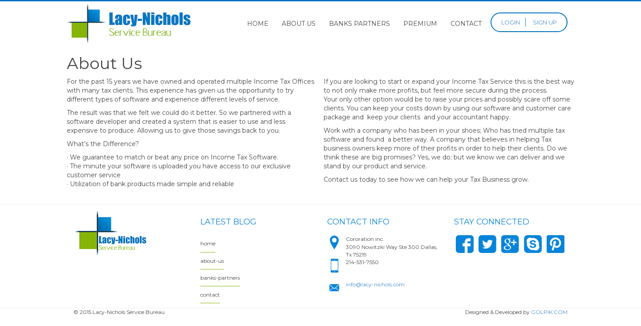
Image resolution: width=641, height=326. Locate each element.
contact (210, 294)
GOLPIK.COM (549, 312)
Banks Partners (359, 24)
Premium (420, 24)
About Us (299, 24)
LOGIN (510, 22)
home (207, 243)
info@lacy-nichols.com (375, 284)
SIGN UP (545, 22)
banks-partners (220, 277)
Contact (466, 24)
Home (257, 24)
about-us (212, 260)
